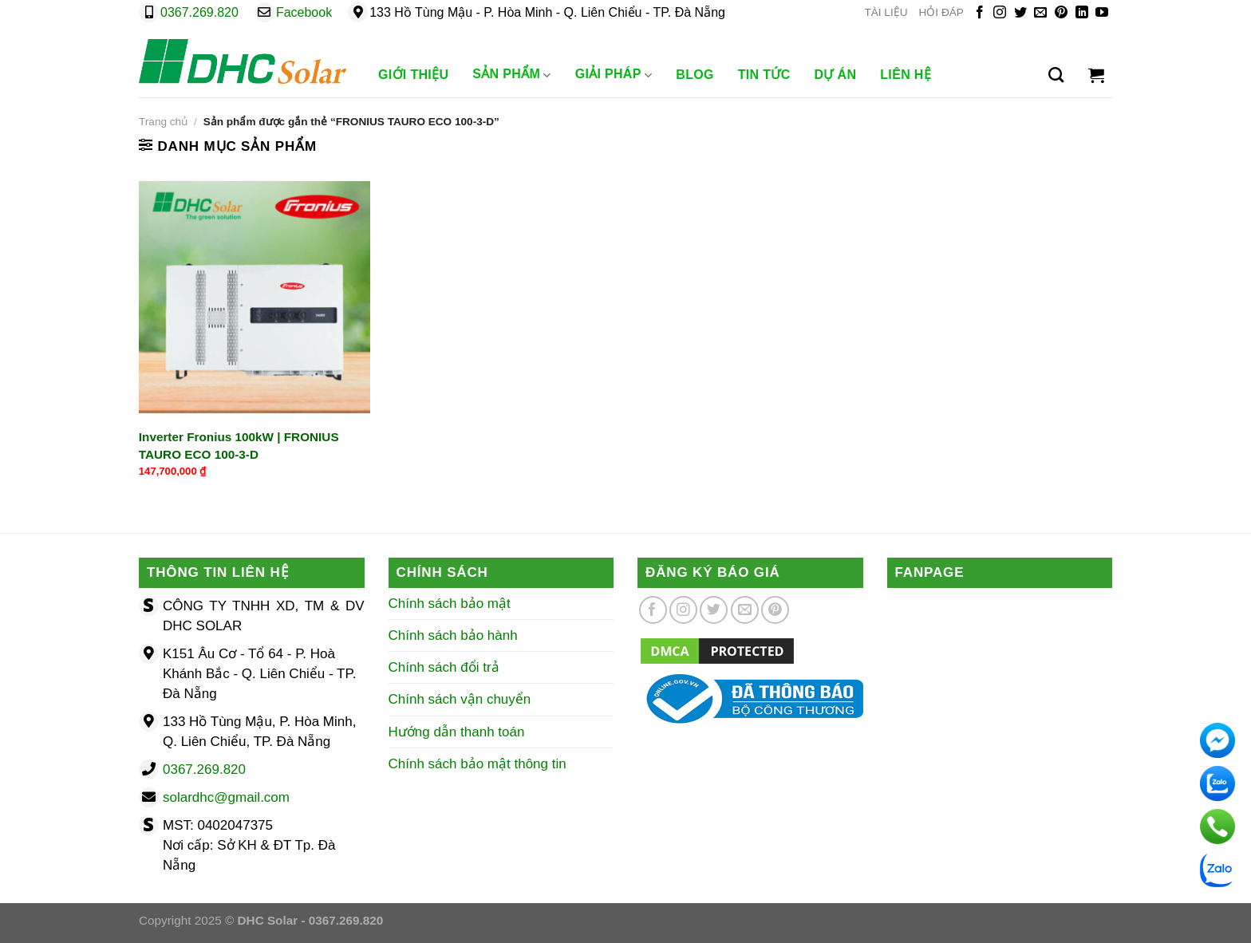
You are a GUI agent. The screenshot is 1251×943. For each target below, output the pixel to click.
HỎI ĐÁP (941, 12)
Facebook (304, 12)
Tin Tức (764, 74)
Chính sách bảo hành (453, 635)
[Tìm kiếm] (1055, 75)
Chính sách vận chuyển (460, 699)
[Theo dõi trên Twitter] (1020, 13)
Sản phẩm (511, 75)
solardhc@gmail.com (226, 797)
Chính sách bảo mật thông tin (477, 763)
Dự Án (836, 74)
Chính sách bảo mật (450, 603)
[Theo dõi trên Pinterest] (1061, 13)
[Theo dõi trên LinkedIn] (1081, 13)
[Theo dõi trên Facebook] (979, 13)
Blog (695, 74)
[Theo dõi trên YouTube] (1101, 13)
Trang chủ (163, 122)
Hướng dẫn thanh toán (457, 732)
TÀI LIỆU (885, 12)
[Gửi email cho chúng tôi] (1040, 13)
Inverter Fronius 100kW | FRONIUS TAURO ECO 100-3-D (239, 445)
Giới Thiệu (413, 74)
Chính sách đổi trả (444, 667)
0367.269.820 (199, 12)
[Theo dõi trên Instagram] (999, 13)
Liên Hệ (905, 74)
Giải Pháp (614, 75)
